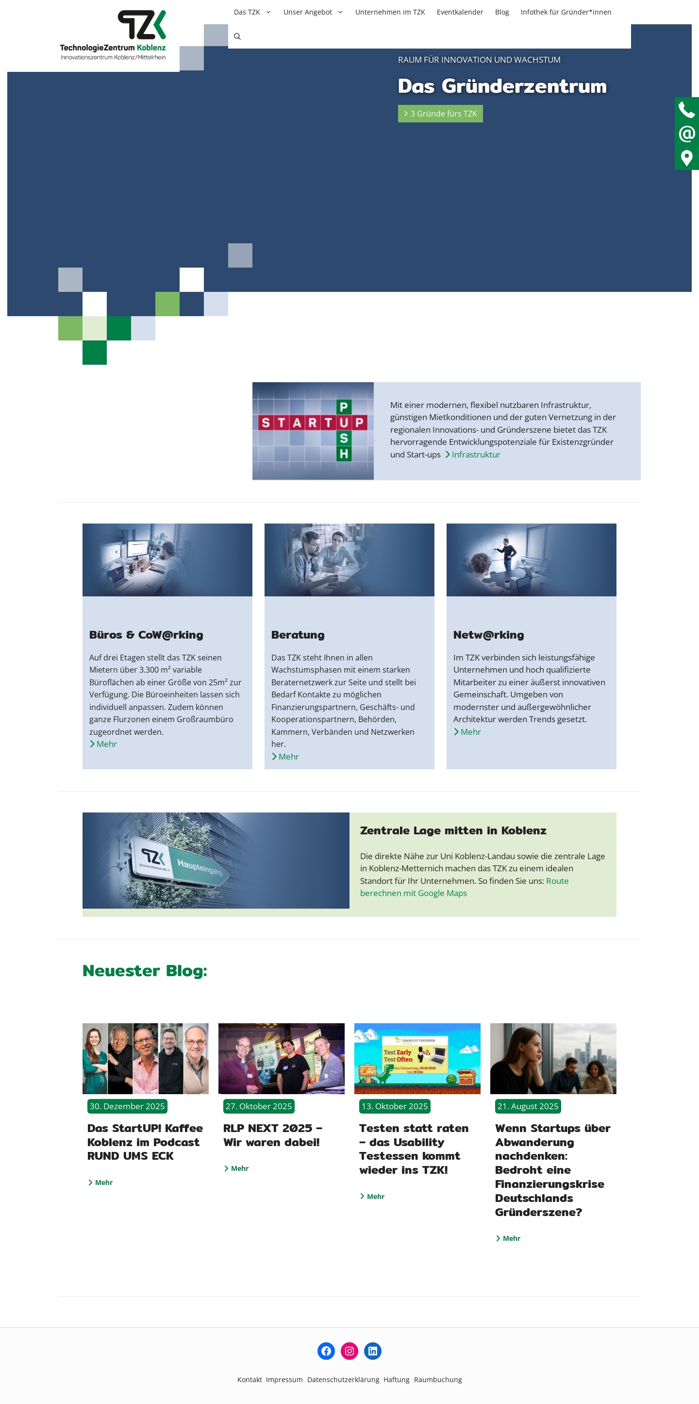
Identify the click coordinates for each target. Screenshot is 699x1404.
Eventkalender (460, 12)
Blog (502, 12)
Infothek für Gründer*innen (566, 12)
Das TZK (256, 12)
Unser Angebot (316, 12)
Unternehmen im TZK (390, 12)
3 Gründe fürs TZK (440, 113)
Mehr (100, 1182)
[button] (237, 36)
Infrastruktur (472, 454)
